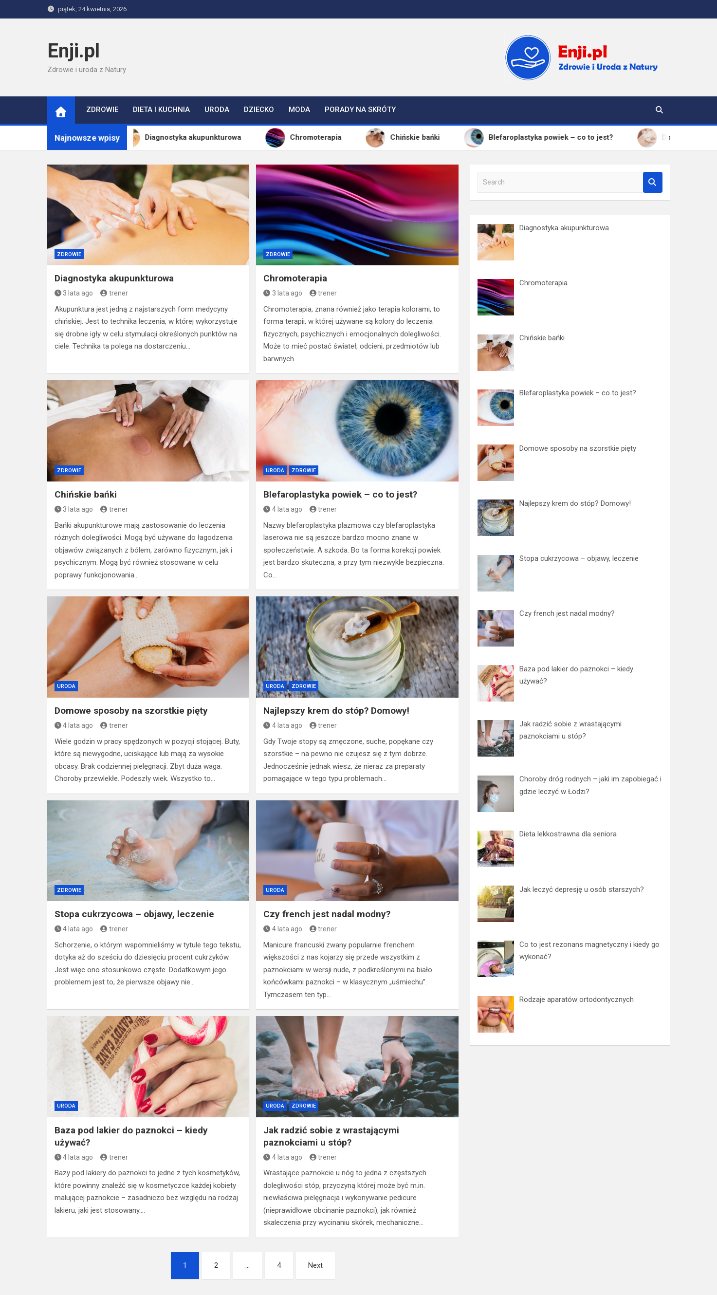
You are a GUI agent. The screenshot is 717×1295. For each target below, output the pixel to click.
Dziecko (259, 109)
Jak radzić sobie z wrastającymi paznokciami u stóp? (331, 1136)
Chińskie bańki (86, 494)
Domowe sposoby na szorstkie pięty (131, 710)
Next (315, 1265)
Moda (299, 109)
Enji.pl (73, 50)
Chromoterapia (295, 278)
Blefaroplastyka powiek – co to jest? (340, 494)
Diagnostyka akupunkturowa (114, 278)
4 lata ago (282, 509)
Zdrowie (102, 109)
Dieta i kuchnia (161, 109)
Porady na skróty (360, 109)
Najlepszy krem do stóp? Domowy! (336, 710)
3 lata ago (74, 293)
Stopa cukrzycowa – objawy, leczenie (134, 914)
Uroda (216, 109)
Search (652, 182)
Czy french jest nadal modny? (326, 914)
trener (114, 293)
